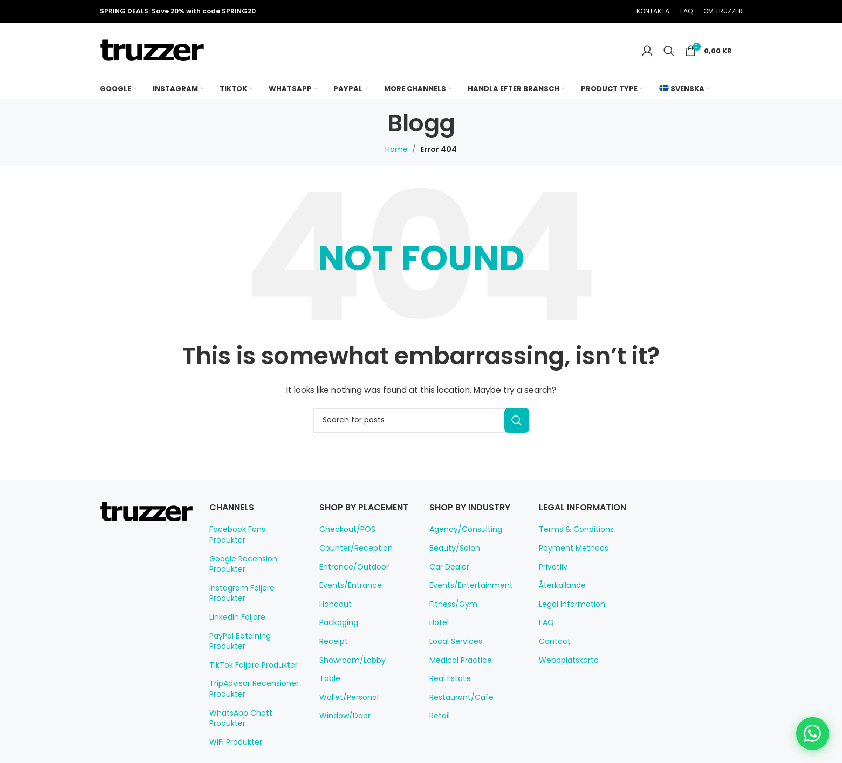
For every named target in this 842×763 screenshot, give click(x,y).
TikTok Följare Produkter (250, 644)
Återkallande (560, 585)
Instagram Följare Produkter (238, 582)
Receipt (332, 653)
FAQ (546, 622)
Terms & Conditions (571, 529)
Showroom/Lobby (348, 672)
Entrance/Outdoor (349, 578)
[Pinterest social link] (587, 11)
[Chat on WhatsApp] (813, 734)
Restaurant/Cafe (456, 697)
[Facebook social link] (559, 11)
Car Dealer (447, 567)
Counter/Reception (350, 560)
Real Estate (448, 678)
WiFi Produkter (234, 710)
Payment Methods (569, 548)
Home (399, 149)
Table (328, 690)
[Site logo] (152, 50)
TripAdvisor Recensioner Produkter (250, 667)
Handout (333, 616)
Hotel (438, 622)
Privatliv (552, 567)
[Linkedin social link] (600, 11)
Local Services (453, 641)
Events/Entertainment (465, 585)
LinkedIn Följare (236, 606)
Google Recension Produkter (240, 553)
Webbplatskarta (565, 660)
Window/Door (342, 728)
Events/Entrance (347, 597)
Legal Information (568, 604)
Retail (439, 715)
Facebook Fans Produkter (252, 529)
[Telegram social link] (614, 11)
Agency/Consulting (460, 529)
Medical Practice (457, 660)
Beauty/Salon (451, 548)
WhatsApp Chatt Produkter (254, 691)
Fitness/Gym (450, 604)
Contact (552, 641)
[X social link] (573, 11)
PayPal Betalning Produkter (255, 625)
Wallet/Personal (345, 709)
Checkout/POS (344, 541)
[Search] (671, 50)
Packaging (336, 634)
